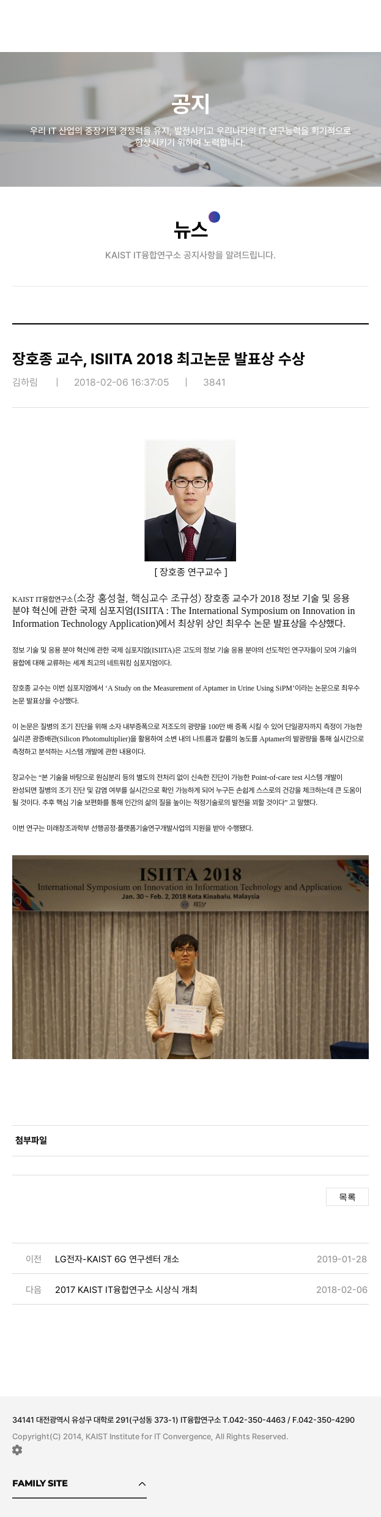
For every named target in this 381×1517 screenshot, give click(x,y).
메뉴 (363, 22)
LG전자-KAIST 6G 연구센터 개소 (117, 1259)
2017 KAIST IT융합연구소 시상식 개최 (126, 1289)
